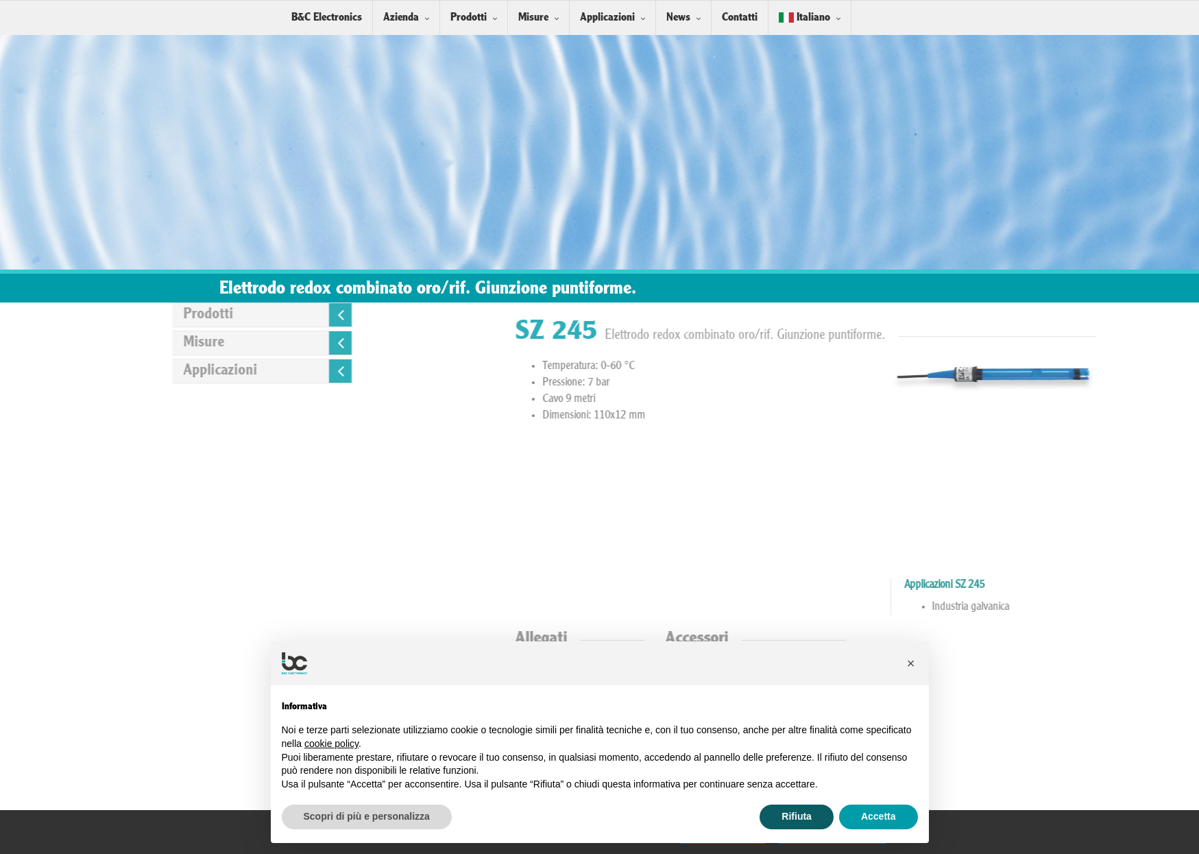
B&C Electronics (326, 17)
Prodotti (468, 17)
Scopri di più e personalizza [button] (367, 816)
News (678, 17)
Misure (533, 17)
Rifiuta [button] (797, 816)
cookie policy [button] (331, 743)
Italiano (804, 17)
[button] (911, 663)
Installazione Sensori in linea (947, 717)
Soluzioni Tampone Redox (941, 796)
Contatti (740, 17)
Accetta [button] (878, 816)
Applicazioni (607, 17)
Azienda (401, 17)
